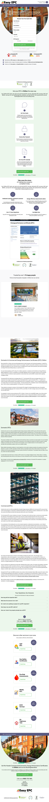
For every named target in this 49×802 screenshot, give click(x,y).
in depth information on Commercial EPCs (24, 579)
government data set (9, 388)
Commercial (30, 40)
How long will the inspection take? (9, 597)
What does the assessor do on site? (9, 600)
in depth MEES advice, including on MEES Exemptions (26, 396)
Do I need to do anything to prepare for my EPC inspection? (15, 603)
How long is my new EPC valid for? (9, 607)
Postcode (15, 34)
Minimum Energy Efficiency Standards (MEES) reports (28, 576)
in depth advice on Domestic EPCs (19, 459)
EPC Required (16, 39)
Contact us (25, 785)
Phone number (16, 30)
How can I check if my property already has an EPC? (13, 610)
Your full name (16, 21)
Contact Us (43, 396)
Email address (16, 25)
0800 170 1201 (27, 621)
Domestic (19, 40)
